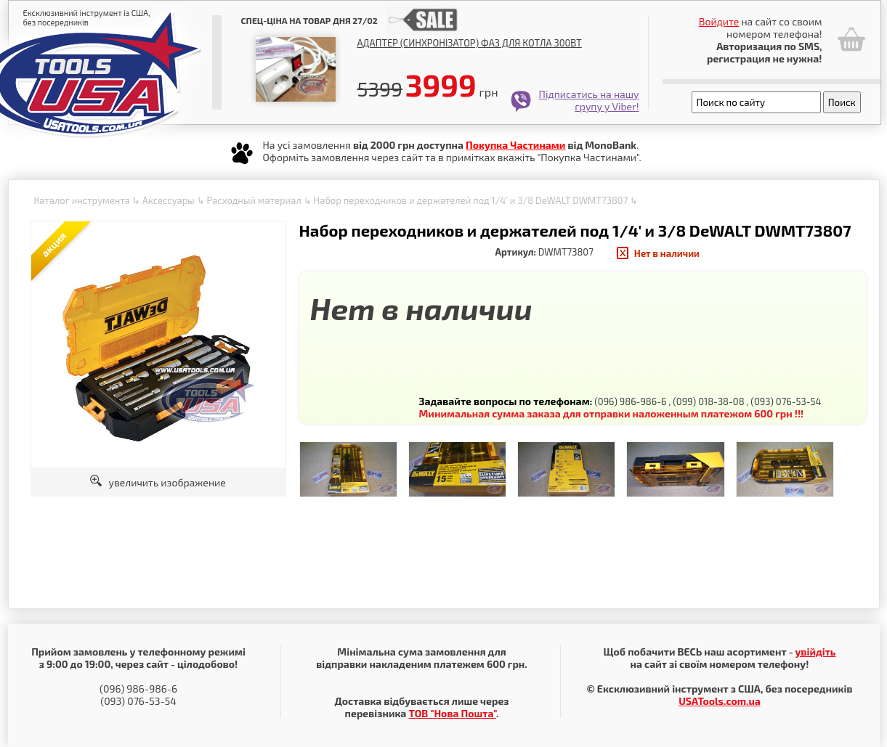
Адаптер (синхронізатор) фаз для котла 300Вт (469, 43)
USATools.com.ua (719, 701)
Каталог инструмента (82, 200)
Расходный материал (253, 200)
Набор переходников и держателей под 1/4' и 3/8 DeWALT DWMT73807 (471, 200)
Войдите (719, 21)
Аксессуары (168, 200)
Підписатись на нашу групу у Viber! (589, 100)
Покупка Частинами (515, 145)
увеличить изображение (158, 482)
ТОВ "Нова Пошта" (452, 713)
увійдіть (815, 651)
